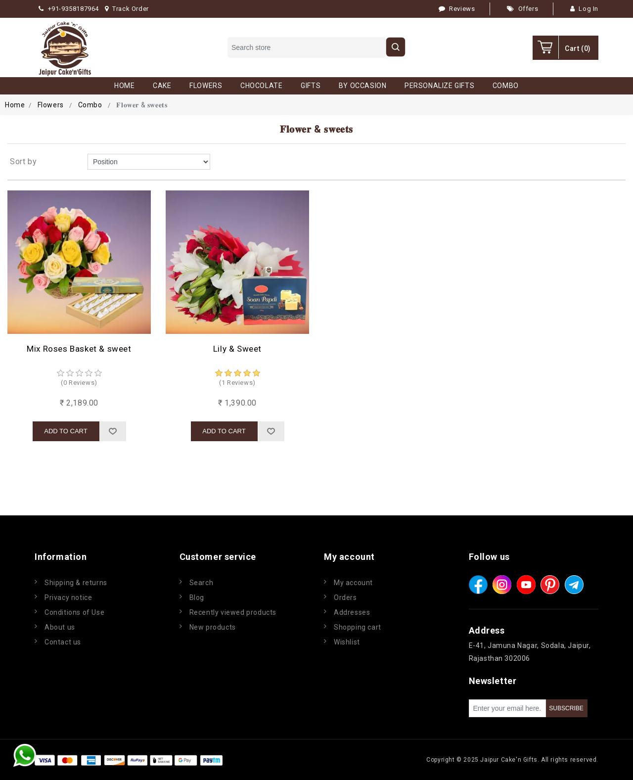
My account (353, 583)
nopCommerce (284, 759)
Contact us (63, 642)
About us (60, 627)
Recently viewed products (232, 612)
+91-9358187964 (69, 8)
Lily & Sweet (237, 349)
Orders (345, 597)
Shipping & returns (76, 583)
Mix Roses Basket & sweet (79, 349)
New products (212, 627)
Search (201, 583)
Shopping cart (357, 627)
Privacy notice (68, 597)
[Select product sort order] (149, 162)
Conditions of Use (74, 612)
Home (15, 105)
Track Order (127, 8)
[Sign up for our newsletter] (507, 708)
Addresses (352, 612)
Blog (196, 597)
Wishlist (347, 642)
